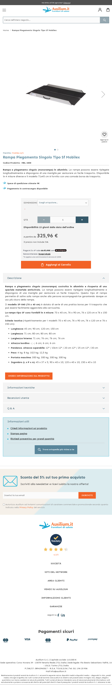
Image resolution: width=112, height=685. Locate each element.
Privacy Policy (26, 507)
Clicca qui (66, 3)
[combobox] (56, 20)
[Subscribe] (87, 495)
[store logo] (56, 9)
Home (6, 30)
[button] (103, 94)
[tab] (56, 278)
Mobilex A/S (18, 153)
